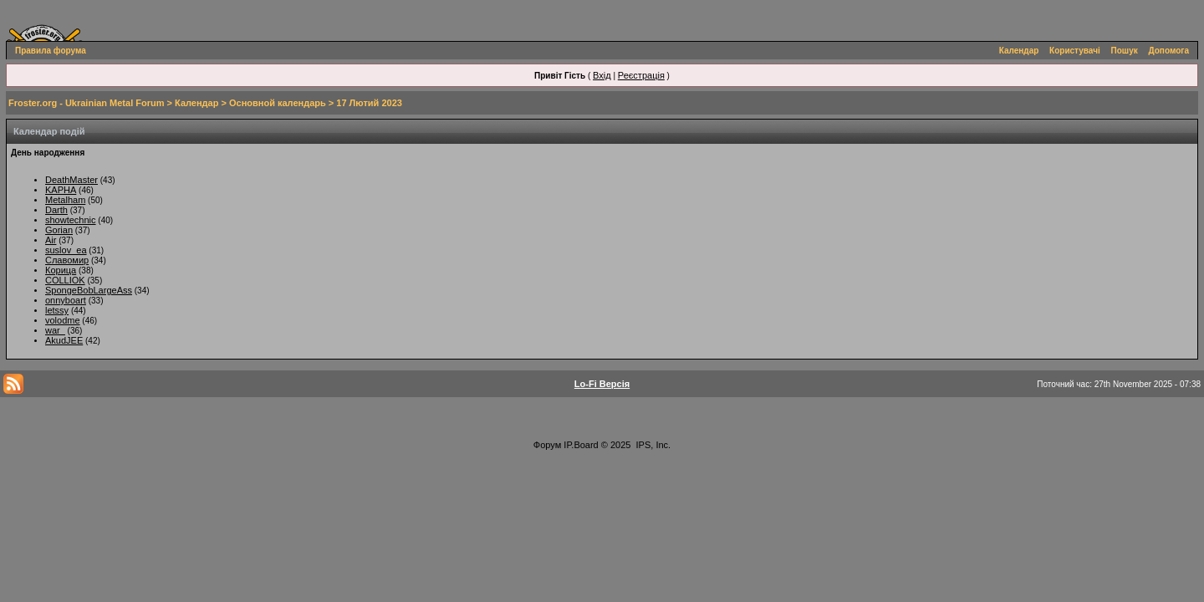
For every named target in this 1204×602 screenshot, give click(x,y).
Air (50, 240)
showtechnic (70, 220)
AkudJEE (64, 340)
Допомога (1169, 50)
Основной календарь (277, 103)
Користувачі (1074, 50)
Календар (1019, 50)
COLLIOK (65, 280)
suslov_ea (66, 250)
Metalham (65, 200)
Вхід (602, 75)
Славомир (67, 260)
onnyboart (65, 300)
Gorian (59, 230)
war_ (55, 330)
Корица (60, 270)
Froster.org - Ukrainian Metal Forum (86, 103)
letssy (57, 310)
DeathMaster (71, 180)
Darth (56, 210)
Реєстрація (641, 75)
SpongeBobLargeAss (88, 290)
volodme (62, 320)
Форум (547, 445)
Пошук (1124, 50)
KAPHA (60, 190)
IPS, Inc (652, 445)
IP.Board (581, 445)
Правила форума (50, 50)
